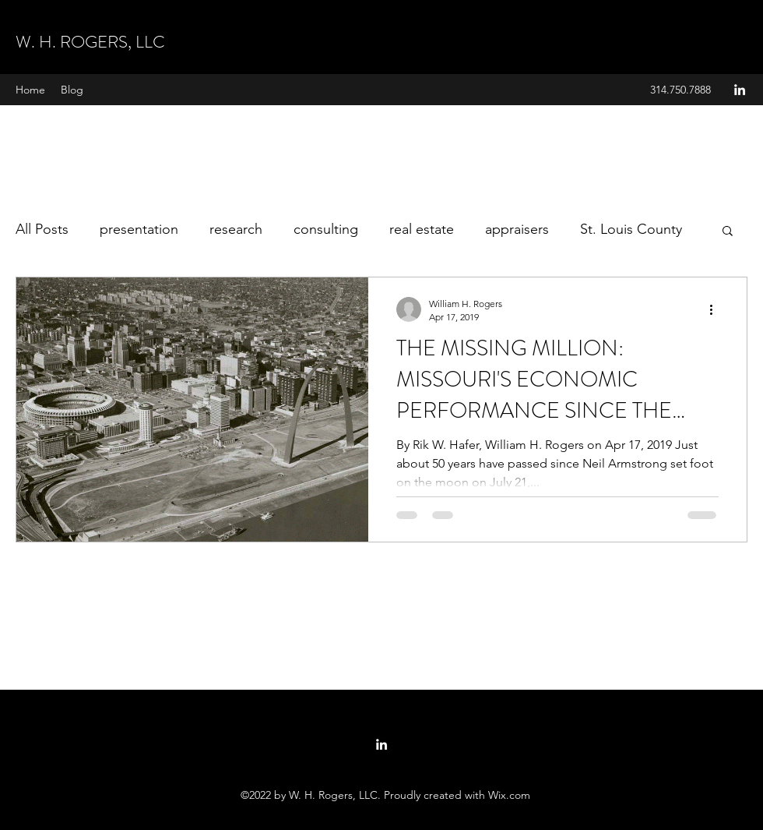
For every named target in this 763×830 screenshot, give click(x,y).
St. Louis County (631, 229)
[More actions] (716, 309)
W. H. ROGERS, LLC (90, 42)
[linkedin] (739, 89)
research (235, 229)
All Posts (42, 229)
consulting (326, 229)
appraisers (517, 229)
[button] (727, 232)
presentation (139, 229)
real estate (421, 229)
